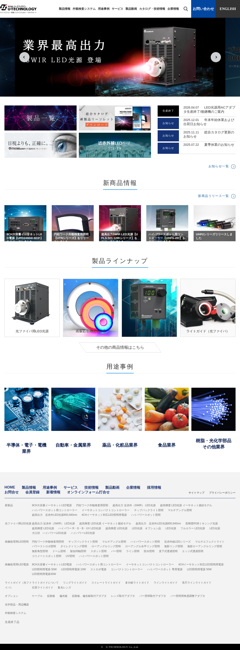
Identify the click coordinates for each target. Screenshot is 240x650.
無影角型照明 (40, 551)
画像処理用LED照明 (17, 541)
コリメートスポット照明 (46, 556)
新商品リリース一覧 (213, 196)
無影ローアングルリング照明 (204, 546)
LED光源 (170, 528)
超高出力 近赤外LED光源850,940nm (54, 514)
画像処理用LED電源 (17, 564)
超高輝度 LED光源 (43, 528)
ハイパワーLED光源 (83, 533)
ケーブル (37, 595)
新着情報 (53, 492)
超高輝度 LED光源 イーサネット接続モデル (186, 505)
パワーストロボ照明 (44, 546)
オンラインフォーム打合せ (88, 492)
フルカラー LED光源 (192, 528)
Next (216, 57)
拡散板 (51, 595)
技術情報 (91, 487)
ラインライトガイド (166, 582)
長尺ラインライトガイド (196, 582)
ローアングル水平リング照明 (142, 546)
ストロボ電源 (98, 569)
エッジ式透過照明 (192, 551)
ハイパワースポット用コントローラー (54, 510)
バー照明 (116, 551)
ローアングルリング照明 (106, 546)
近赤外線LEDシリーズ (177, 541)
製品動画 (131, 8)
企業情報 (173, 8)
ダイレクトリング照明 (73, 546)
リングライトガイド (75, 582)
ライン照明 (132, 551)
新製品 (9, 505)
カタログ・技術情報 (152, 8)
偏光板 (63, 595)
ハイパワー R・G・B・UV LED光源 (79, 528)
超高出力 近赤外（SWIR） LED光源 (134, 505)
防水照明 (149, 551)
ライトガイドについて (45, 582)
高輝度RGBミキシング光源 (201, 523)
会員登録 (32, 492)
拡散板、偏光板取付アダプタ (89, 595)
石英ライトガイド (42, 587)
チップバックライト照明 (148, 510)
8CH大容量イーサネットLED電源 (52, 505)
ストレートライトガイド (106, 582)
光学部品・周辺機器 (17, 604)
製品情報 (64, 8)
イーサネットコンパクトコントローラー (106, 510)
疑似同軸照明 (78, 551)
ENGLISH (228, 9)
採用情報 (154, 487)
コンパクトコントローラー (127, 569)
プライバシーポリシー (222, 492)
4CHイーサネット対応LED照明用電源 (104, 514)
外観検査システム (84, 8)
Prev (24, 57)
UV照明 (70, 556)
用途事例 (103, 8)
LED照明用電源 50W (44, 569)
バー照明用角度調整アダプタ (188, 595)
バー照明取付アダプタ (152, 595)
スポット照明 (99, 551)
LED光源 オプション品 (146, 528)
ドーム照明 (59, 551)
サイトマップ (196, 492)
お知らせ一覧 (218, 166)
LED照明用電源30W (44, 574)
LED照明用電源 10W (73, 569)
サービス (117, 8)
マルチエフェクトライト (209, 541)
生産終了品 (12, 622)
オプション (11, 595)
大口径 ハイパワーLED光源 (49, 533)
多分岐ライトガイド (137, 582)
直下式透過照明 (168, 551)
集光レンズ (64, 587)
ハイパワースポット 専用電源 (164, 569)
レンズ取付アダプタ (123, 595)
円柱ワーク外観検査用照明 (92, 505)
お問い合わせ (203, 9)
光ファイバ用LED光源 (18, 523)
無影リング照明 (173, 546)
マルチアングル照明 (180, 510)
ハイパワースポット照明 (146, 514)
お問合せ (11, 492)
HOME (9, 487)
